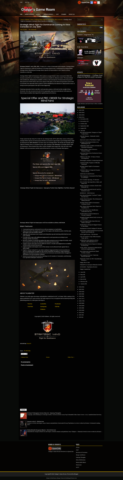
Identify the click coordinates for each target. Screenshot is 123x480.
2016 (80, 301)
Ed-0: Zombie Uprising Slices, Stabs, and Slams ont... (91, 182)
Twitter (30, 304)
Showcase (79, 465)
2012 (80, 310)
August (82, 128)
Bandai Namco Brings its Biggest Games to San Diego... (91, 225)
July (81, 130)
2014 (80, 305)
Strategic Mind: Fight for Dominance (44, 19)
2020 (80, 291)
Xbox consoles (59, 19)
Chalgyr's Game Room (60, 474)
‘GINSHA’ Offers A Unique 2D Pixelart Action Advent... (90, 170)
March (82, 279)
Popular (23, 409)
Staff (77, 450)
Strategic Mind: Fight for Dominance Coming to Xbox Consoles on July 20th (45, 26)
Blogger (76, 474)
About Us (28, 2)
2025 (80, 112)
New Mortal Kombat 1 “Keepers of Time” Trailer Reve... (91, 133)
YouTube (30, 306)
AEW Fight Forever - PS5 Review (89, 234)
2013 (80, 308)
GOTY (57, 14)
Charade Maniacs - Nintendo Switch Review (89, 136)
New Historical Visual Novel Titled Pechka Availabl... (89, 252)
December (83, 119)
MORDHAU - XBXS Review (87, 193)
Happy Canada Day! (85, 269)
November (83, 121)
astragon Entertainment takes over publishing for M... (89, 142)
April (81, 277)
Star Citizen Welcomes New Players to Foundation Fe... (90, 207)
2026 (80, 110)
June (81, 272)
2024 (80, 115)
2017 (80, 298)
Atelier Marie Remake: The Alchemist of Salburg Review (91, 199)
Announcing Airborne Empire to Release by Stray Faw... (91, 244)
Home (21, 2)
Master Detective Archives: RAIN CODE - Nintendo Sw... (91, 186)
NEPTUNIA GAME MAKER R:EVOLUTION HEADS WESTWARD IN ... (91, 231)
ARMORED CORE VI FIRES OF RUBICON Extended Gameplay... (91, 146)
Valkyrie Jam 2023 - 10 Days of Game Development (90, 157)
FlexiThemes (53, 478)
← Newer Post (24, 357)
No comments (32, 29)
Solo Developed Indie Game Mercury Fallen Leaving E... (90, 221)
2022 (80, 287)
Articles (39, 14)
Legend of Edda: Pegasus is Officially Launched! (90, 163)
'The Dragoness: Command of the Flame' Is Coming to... (91, 176)
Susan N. (29, 343)
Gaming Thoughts (81, 457)
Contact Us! (72, 14)
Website (42, 309)
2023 (80, 117)
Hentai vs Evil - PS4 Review (35, 421)
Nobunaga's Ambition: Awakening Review (91, 160)
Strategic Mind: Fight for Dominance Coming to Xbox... (89, 203)
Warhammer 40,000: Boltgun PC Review (91, 228)
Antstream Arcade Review (87, 174)
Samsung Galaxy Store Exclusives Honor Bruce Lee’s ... (91, 153)
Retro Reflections (80, 460)
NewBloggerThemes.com (71, 478)
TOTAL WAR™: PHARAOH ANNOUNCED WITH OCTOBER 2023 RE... (91, 248)
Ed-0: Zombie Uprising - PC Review (89, 179)
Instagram (43, 306)
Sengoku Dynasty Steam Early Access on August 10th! (91, 218)
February (82, 281)
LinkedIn (43, 304)
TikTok (57, 306)
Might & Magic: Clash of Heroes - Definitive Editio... (89, 150)
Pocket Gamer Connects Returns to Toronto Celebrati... (89, 214)
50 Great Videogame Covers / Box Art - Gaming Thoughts (44, 413)
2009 (80, 317)
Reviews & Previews (29, 14)
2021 (80, 289)
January (82, 284)
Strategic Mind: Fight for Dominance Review (89, 167)
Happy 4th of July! (85, 262)
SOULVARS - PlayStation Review (88, 267)
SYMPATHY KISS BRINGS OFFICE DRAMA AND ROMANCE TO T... (89, 240)
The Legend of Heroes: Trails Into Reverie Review (89, 255)
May (81, 274)
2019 (80, 294)
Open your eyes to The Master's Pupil (90, 140)
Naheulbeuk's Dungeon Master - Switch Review (41, 430)
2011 (80, 312)
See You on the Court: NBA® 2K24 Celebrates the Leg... (89, 210)
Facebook (58, 304)
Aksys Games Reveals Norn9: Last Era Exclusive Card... (90, 190)
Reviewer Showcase (49, 14)
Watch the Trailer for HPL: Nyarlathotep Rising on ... (91, 259)
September (83, 126)
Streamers (63, 14)
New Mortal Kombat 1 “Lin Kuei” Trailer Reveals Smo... (90, 195)
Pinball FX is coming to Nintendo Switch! (91, 264)
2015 (80, 303)
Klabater (27, 19)
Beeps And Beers (80, 455)
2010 (80, 315)
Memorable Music (81, 462)
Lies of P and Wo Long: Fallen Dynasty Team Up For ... (90, 237)
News (32, 19)
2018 (80, 296)
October (82, 123)
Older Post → (71, 357)
